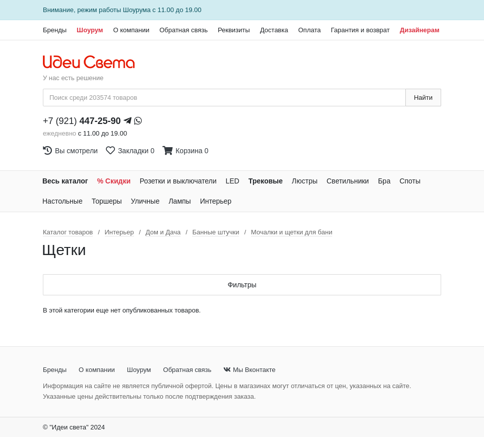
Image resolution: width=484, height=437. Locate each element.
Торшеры (107, 201)
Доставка (274, 30)
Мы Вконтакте (249, 369)
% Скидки (114, 181)
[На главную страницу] (94, 62)
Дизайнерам (420, 30)
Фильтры (241, 285)
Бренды (55, 30)
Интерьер (216, 201)
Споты (409, 181)
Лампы (179, 201)
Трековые (266, 181)
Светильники (348, 181)
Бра (384, 181)
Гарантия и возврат (360, 30)
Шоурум (90, 30)
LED (232, 181)
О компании (131, 30)
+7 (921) (82, 121)
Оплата (309, 30)
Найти (423, 97)
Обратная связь (183, 30)
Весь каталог (65, 181)
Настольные (62, 201)
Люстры (305, 181)
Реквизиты (234, 30)
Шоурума (137, 10)
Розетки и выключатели (178, 181)
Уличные (145, 201)
